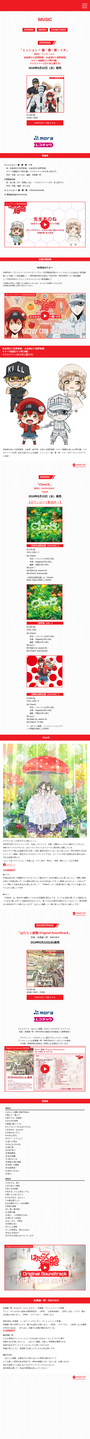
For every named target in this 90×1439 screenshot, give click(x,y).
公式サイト (11, 865)
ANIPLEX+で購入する (44, 123)
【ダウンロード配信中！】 (45, 502)
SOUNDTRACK (58, 30)
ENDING (42, 30)
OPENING (29, 30)
